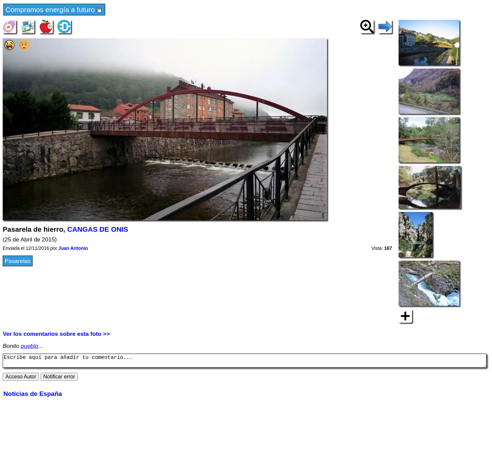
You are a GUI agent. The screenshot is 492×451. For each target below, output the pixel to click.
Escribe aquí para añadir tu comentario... (245, 362)
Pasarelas (18, 261)
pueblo (29, 346)
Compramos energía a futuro (54, 10)
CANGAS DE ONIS (97, 229)
